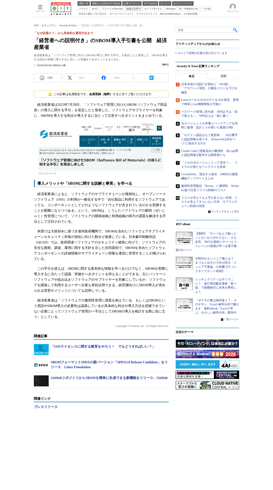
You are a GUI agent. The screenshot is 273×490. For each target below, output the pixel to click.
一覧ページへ (231, 319)
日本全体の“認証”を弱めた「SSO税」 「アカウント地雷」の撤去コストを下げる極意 (209, 88)
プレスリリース (46, 407)
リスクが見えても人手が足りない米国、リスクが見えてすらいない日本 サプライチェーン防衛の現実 (209, 202)
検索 (235, 30)
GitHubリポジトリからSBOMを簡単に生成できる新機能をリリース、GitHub (109, 378)
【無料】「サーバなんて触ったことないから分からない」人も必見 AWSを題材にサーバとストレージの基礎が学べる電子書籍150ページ (206, 242)
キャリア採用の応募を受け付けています (202, 53)
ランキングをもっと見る (225, 211)
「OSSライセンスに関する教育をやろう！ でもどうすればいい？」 (103, 346)
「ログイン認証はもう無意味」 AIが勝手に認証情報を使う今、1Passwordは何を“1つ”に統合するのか (209, 139)
